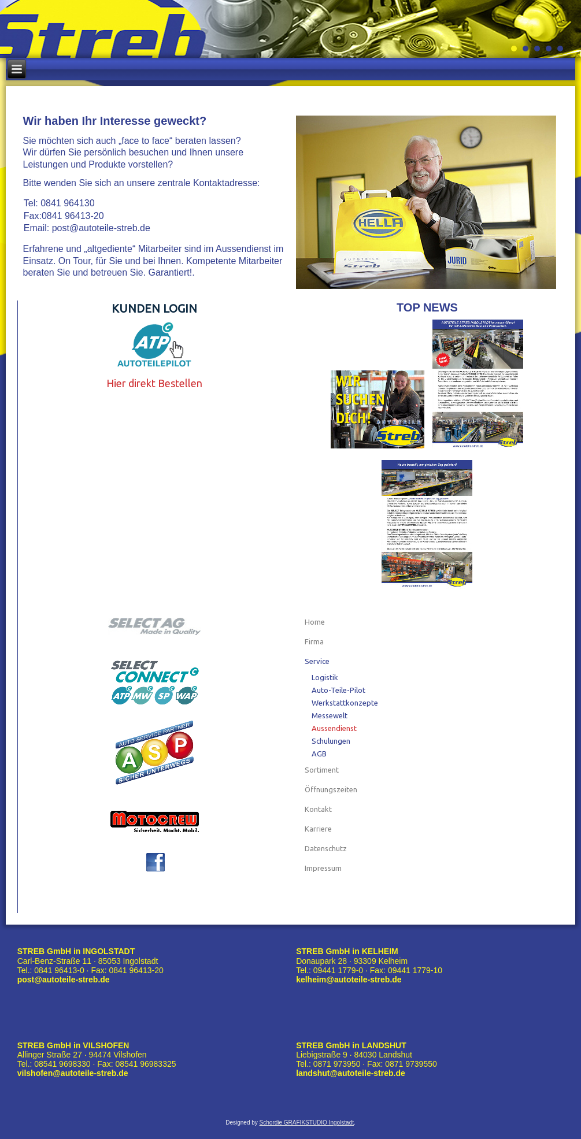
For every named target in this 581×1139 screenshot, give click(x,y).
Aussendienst (334, 728)
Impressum (323, 868)
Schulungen (331, 741)
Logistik (325, 677)
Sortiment (322, 770)
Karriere (318, 829)
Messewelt (329, 715)
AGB (319, 754)
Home (315, 622)
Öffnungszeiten (331, 789)
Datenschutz (326, 848)
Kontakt (318, 809)
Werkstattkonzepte (345, 703)
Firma (314, 641)
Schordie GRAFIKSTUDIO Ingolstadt (307, 1122)
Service (317, 661)
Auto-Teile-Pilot (338, 690)
